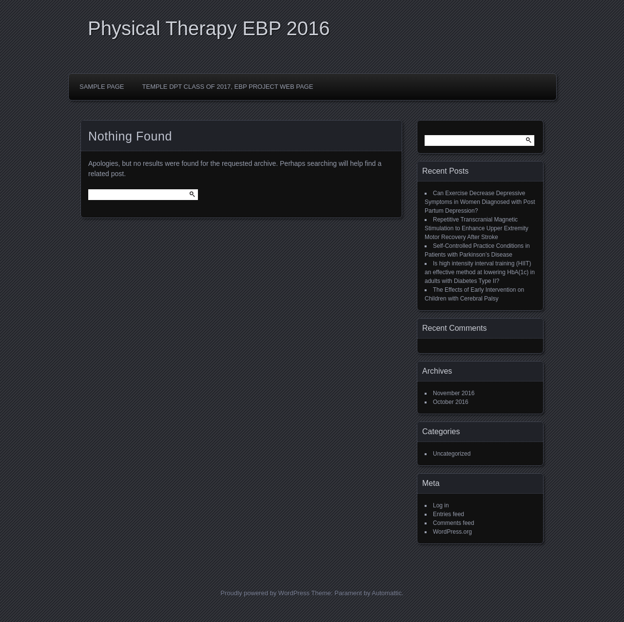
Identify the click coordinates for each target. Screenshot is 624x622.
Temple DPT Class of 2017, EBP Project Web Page (227, 86)
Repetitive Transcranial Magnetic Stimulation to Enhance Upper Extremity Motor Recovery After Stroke (476, 228)
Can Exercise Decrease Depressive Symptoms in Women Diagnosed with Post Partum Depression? (480, 202)
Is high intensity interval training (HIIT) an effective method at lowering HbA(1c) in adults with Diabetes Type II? (480, 272)
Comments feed (453, 523)
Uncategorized (451, 453)
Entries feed (448, 514)
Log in (441, 505)
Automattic (387, 593)
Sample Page (101, 86)
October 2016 (450, 402)
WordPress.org (452, 531)
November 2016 (453, 393)
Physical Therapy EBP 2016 (209, 28)
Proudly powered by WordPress (265, 593)
